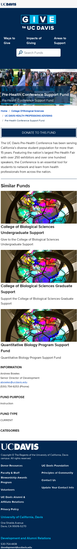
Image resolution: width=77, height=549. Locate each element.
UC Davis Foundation (55, 465)
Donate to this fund (39, 132)
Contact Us (49, 480)
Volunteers (8, 490)
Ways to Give (9, 40)
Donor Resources (12, 465)
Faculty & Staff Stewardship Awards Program (14, 477)
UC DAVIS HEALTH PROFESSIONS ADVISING (28, 115)
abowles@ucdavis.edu (13, 382)
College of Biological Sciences (27, 111)
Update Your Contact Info (58, 487)
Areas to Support (60, 40)
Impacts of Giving (34, 40)
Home (4, 111)
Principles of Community (57, 473)
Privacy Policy (10, 509)
